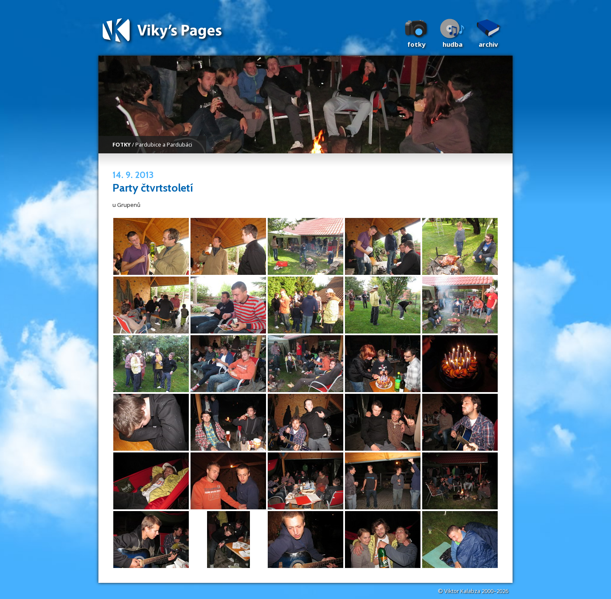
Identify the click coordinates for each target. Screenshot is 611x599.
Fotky (416, 44)
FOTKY (121, 144)
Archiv (488, 44)
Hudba (452, 44)
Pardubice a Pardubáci (163, 144)
